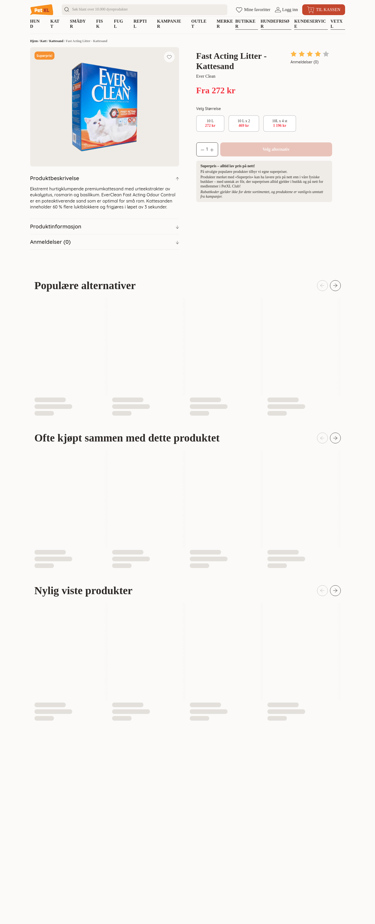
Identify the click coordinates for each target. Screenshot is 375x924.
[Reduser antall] (200, 149)
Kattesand (56, 41)
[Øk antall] (214, 149)
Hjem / (35, 41)
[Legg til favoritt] (169, 57)
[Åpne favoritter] (253, 9)
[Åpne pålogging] (286, 9)
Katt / (44, 41)
